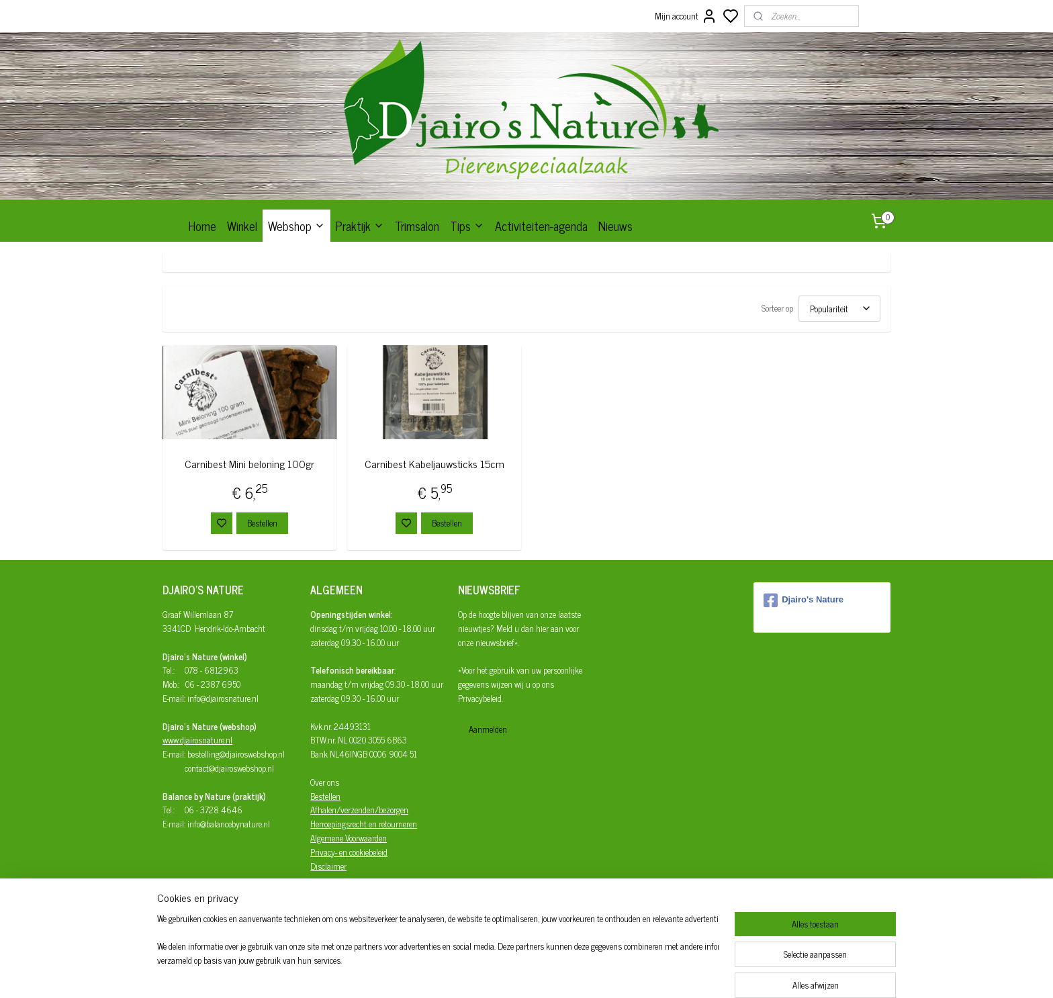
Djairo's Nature (803, 600)
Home (202, 226)
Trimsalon (417, 226)
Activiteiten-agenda (541, 226)
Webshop (296, 226)
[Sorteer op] (839, 308)
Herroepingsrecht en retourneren (363, 824)
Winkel (242, 226)
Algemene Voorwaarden (348, 838)
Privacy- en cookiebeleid (348, 852)
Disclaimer (328, 866)
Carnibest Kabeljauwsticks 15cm (434, 463)
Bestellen (262, 523)
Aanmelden (488, 729)
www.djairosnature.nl (197, 740)
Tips (467, 226)
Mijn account (686, 16)
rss (587, 973)
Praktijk (360, 226)
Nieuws (615, 226)
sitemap (567, 973)
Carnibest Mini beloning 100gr (249, 463)
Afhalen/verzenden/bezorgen (359, 810)
